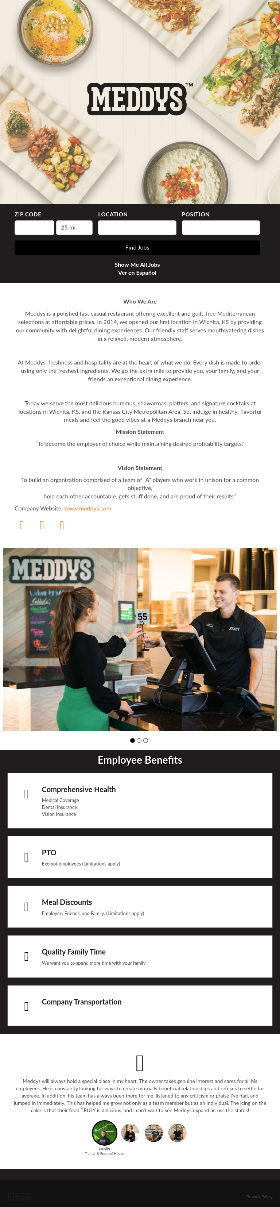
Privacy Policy (259, 1196)
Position (196, 214)
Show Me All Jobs (137, 264)
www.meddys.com (87, 508)
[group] (140, 639)
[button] (132, 740)
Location (113, 214)
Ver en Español (137, 272)
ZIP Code (28, 214)
